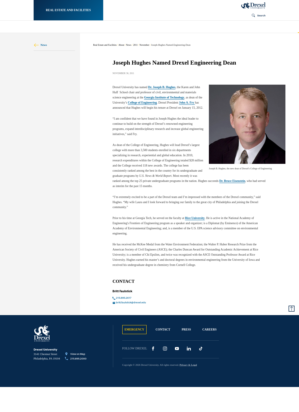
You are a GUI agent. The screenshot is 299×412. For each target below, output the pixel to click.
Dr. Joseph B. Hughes (161, 87)
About (121, 45)
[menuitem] (55, 27)
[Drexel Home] (253, 5)
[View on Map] (75, 354)
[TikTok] (201, 349)
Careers (209, 329)
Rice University (195, 218)
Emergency (134, 329)
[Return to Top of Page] (292, 309)
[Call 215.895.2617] (147, 298)
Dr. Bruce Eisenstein (232, 181)
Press (186, 329)
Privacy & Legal (188, 365)
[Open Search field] (257, 15)
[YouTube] (177, 349)
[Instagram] (165, 349)
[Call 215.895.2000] (75, 359)
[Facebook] (153, 349)
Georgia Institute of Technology (164, 97)
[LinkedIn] (189, 349)
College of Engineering (142, 102)
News (40, 45)
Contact (163, 329)
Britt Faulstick (122, 291)
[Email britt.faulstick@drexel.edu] (147, 303)
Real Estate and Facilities (68, 10)
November (144, 45)
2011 (135, 45)
